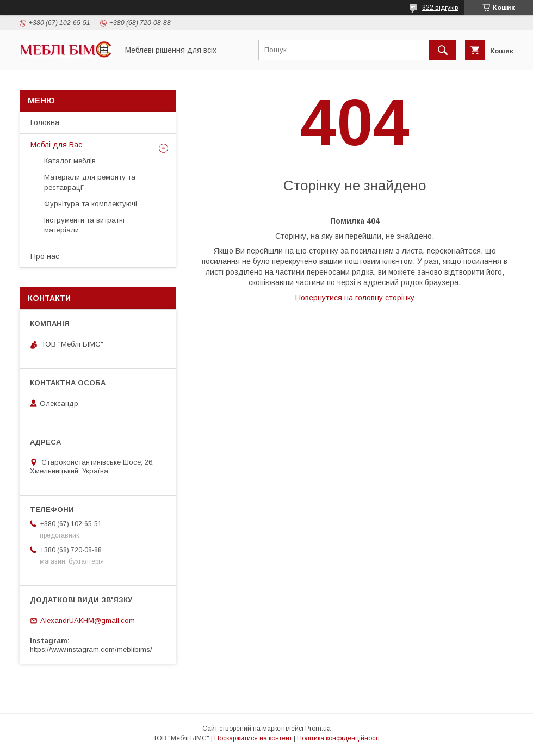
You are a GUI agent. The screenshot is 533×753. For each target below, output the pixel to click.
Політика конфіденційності (338, 738)
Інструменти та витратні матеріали (84, 225)
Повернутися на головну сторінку (354, 297)
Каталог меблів (70, 161)
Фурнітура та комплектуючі (90, 204)
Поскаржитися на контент (253, 738)
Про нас (44, 256)
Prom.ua (318, 728)
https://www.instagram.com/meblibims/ (91, 649)
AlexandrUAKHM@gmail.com (87, 620)
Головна (44, 122)
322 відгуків (440, 7)
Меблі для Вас (56, 144)
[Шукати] (442, 50)
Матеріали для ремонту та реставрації (89, 182)
